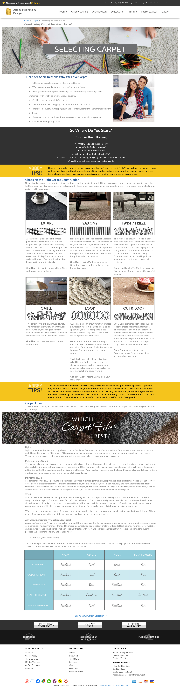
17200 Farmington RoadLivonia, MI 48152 (123, 653)
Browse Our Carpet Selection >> (91, 615)
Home (26, 21)
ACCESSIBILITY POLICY (120, 685)
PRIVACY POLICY (105, 685)
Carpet (35, 21)
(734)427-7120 (119, 658)
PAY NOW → (35, 3)
